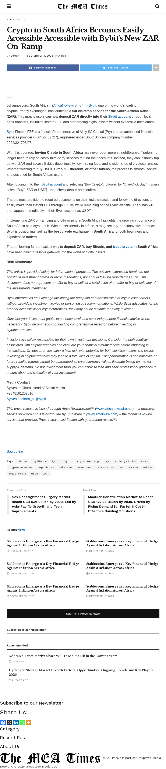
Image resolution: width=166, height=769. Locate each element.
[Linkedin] (16, 722)
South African (128, 467)
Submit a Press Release (83, 613)
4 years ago (18, 680)
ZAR (46, 473)
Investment (85, 467)
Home (10, 19)
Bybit (92, 105)
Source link (15, 451)
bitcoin (22, 461)
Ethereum (66, 467)
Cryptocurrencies (21, 467)
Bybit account (52, 184)
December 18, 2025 (20, 551)
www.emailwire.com (102, 414)
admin (15, 55)
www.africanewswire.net (114, 408)
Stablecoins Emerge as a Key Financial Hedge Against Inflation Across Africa (43, 543)
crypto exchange (88, 461)
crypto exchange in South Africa (127, 461)
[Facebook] (3, 722)
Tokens (148, 467)
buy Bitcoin (39, 461)
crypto (67, 461)
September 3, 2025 (40, 55)
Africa (21, 19)
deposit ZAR (46, 467)
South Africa (106, 467)
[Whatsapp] (22, 722)
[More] (28, 722)
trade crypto (17, 473)
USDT (34, 473)
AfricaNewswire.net (67, 105)
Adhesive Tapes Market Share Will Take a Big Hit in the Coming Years (63, 656)
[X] (9, 722)
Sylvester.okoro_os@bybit (26, 399)
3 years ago (18, 661)
